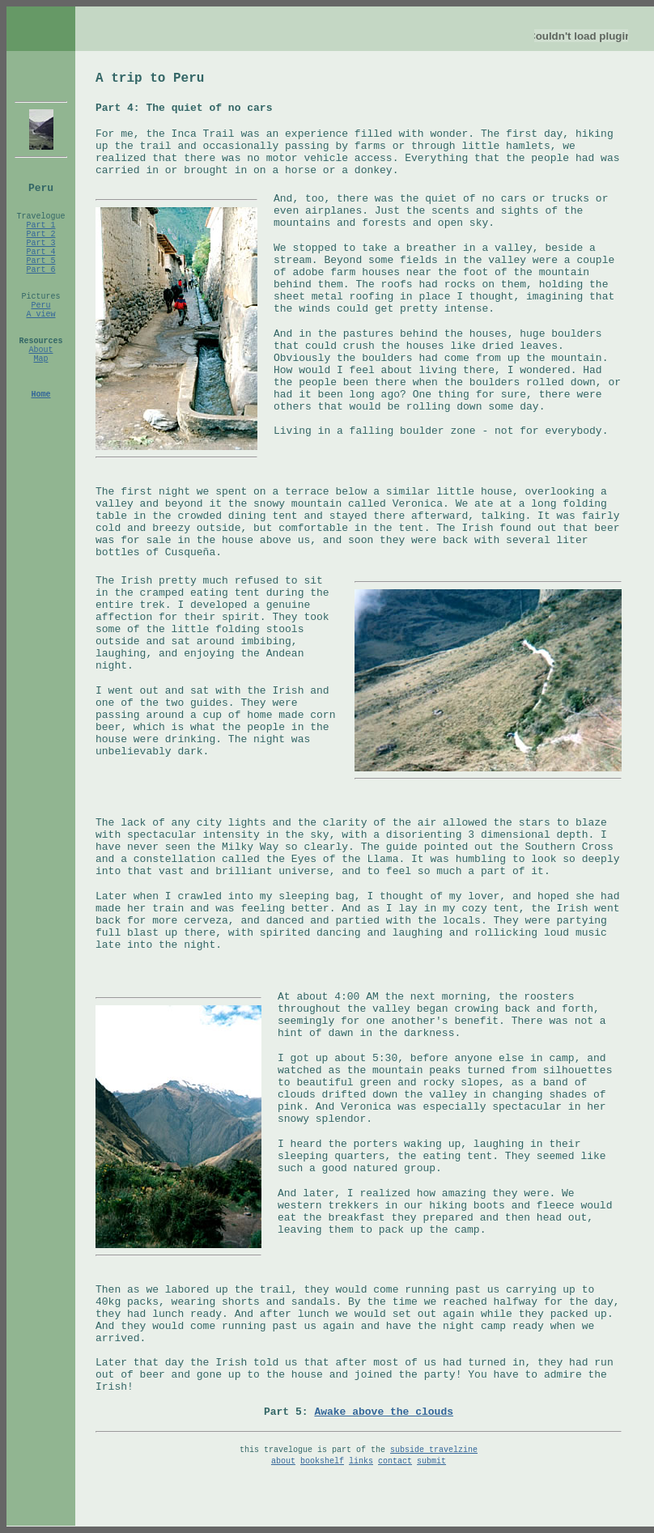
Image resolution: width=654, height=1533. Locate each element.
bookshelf (322, 1461)
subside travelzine (434, 1450)
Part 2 (40, 234)
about (283, 1461)
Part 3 (40, 243)
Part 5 (40, 261)
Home (40, 394)
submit (431, 1461)
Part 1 (40, 225)
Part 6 (40, 269)
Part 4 (40, 252)
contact (395, 1461)
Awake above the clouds (383, 1412)
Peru (40, 305)
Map (40, 359)
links (361, 1461)
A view (40, 314)
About (40, 350)
